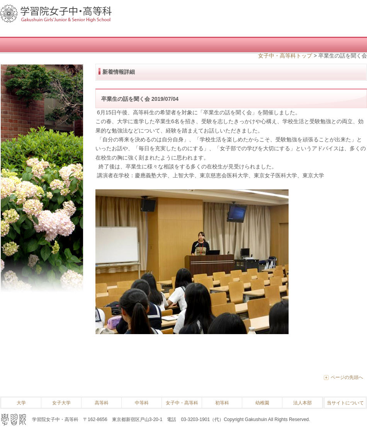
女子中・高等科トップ (285, 56)
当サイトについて (345, 403)
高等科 (102, 403)
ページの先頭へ (347, 377)
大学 (21, 403)
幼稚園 (262, 403)
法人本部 (302, 403)
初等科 (222, 403)
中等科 (142, 403)
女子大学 (61, 403)
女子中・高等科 (182, 403)
